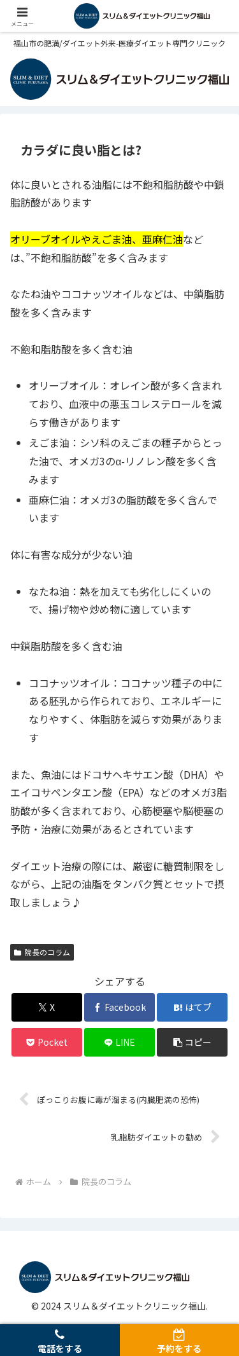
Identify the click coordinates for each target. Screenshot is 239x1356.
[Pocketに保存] (46, 1042)
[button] (192, 1042)
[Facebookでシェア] (119, 1007)
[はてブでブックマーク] (192, 1007)
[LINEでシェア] (119, 1042)
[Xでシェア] (46, 1007)
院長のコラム (42, 952)
